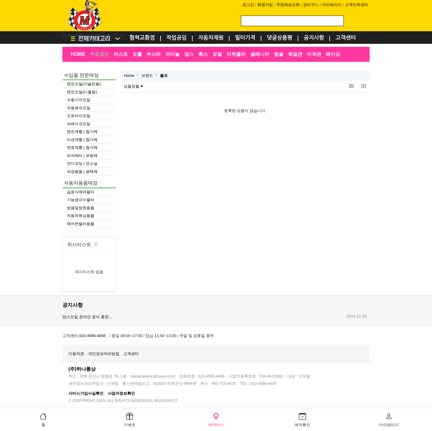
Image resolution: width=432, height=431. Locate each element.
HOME (78, 54)
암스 (189, 54)
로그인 (248, 4)
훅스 (203, 54)
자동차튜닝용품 (80, 215)
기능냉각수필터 (80, 199)
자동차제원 (211, 38)
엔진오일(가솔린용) (84, 84)
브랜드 (147, 75)
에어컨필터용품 (80, 224)
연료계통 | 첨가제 (82, 147)
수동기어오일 (78, 100)
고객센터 (345, 38)
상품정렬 (133, 86)
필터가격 (245, 38)
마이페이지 (331, 4)
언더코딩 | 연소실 (82, 163)
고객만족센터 (356, 4)
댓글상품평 (279, 38)
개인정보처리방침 (103, 354)
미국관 (314, 54)
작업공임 (176, 38)
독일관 (295, 54)
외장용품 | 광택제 (82, 171)
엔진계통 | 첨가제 (82, 131)
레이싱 (333, 54)
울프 (164, 75)
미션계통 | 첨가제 (82, 139)
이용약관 (76, 354)
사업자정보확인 (121, 393)
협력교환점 (142, 38)
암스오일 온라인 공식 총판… (87, 317)
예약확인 (302, 419)
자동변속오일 (78, 108)
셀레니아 (259, 54)
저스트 (120, 54)
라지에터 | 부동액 (82, 155)
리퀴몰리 (236, 54)
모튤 (137, 54)
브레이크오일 (78, 124)
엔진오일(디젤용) (82, 92)
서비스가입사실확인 (86, 393)
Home (129, 75)
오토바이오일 (78, 115)
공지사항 (314, 38)
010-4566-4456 (92, 335)
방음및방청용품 (80, 208)
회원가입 (265, 4)
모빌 (217, 54)
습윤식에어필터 (80, 192)
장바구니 (311, 4)
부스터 (153, 54)
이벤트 (129, 419)
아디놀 (172, 54)
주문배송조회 (288, 4)
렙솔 (279, 54)
